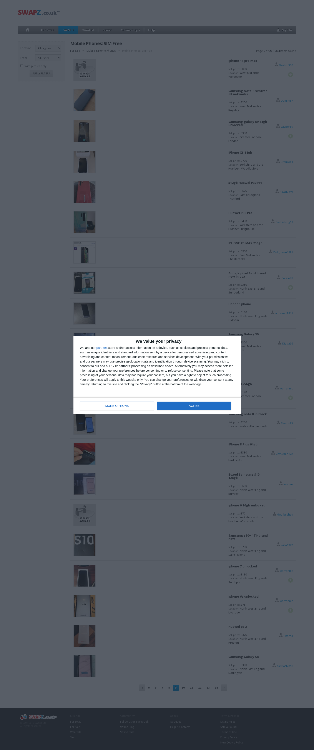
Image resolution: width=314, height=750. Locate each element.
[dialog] (157, 375)
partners (102, 347)
